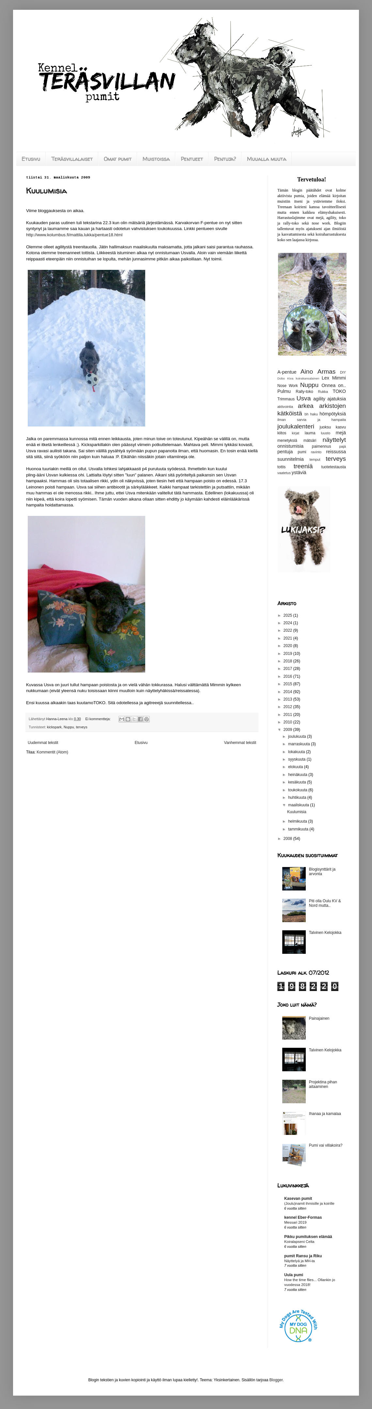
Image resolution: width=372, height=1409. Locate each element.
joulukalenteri (295, 426)
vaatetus (284, 473)
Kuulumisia (46, 190)
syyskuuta (297, 759)
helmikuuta (298, 821)
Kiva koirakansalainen (303, 378)
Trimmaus (286, 399)
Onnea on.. (333, 385)
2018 (288, 661)
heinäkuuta (298, 774)
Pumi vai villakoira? (326, 1145)
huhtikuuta (297, 797)
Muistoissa (156, 159)
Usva (304, 398)
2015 (288, 684)
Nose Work (287, 385)
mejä (341, 432)
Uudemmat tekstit (43, 742)
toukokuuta (298, 790)
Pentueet (192, 159)
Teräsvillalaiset (72, 159)
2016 (288, 676)
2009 (288, 729)
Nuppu (69, 727)
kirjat (295, 433)
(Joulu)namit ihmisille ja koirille (309, 1203)
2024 (288, 623)
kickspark (54, 727)
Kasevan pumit (298, 1198)
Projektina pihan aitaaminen (323, 1084)
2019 (288, 653)
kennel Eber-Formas (303, 1217)
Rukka (323, 392)
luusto (325, 433)
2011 (288, 714)
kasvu (341, 427)
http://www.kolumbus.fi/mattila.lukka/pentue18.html (74, 234)
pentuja (285, 451)
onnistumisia (290, 446)
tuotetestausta (333, 467)
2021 (288, 638)
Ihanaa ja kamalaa (325, 1113)
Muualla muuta (266, 159)
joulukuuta (297, 736)
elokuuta (296, 767)
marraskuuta (299, 744)
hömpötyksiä (332, 413)
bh (306, 414)
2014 (288, 691)
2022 (288, 630)
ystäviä (299, 472)
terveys (81, 727)
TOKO (339, 391)
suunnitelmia (290, 459)
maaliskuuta (299, 805)
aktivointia (285, 407)
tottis (281, 467)
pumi (302, 452)
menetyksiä (287, 440)
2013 (288, 699)
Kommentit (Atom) (52, 752)
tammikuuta (298, 829)
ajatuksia (336, 398)
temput (314, 459)
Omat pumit (118, 159)
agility (319, 398)
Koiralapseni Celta (299, 1242)
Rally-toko (304, 391)
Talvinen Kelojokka (325, 932)
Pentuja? (225, 159)
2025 (288, 615)
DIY (343, 372)
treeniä (303, 466)
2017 (288, 668)
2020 (288, 645)
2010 (288, 722)
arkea (306, 405)
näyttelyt (334, 439)
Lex (325, 377)
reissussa (336, 451)
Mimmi (339, 377)
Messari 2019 (295, 1222)
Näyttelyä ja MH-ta (299, 1261)
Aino (307, 371)
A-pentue (286, 372)
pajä (342, 446)
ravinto (316, 452)
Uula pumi (293, 1275)
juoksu (325, 427)
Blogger (276, 1380)
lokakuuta (297, 752)
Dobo (281, 378)
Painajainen (319, 1018)
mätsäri (309, 440)
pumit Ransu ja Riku (303, 1256)
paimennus (321, 446)
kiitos (281, 433)
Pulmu (284, 391)
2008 (288, 838)
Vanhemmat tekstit (240, 742)
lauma (310, 433)
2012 (288, 706)
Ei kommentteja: (98, 719)
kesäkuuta (297, 782)
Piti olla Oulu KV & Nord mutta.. (325, 903)
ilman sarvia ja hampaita (311, 420)
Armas (326, 371)
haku (314, 414)
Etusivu (31, 159)
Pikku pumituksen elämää (308, 1236)
